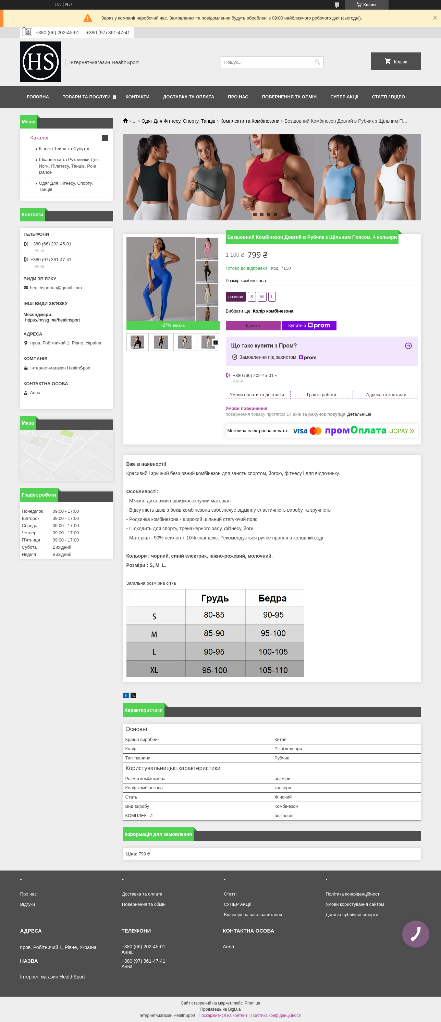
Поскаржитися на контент (223, 1015)
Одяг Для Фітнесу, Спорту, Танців (178, 121)
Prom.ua (252, 1003)
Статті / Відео (388, 96)
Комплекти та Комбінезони (250, 121)
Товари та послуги (87, 96)
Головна (38, 96)
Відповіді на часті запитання (253, 914)
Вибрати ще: (260, 311)
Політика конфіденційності (353, 894)
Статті (230, 894)
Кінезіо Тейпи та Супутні (64, 148)
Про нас (238, 96)
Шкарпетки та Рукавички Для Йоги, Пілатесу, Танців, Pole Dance (69, 165)
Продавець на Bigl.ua (220, 1009)
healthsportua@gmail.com (56, 287)
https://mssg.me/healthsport (52, 320)
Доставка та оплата (188, 96)
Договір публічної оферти (352, 914)
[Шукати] (317, 62)
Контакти (138, 96)
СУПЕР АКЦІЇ (344, 96)
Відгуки (27, 904)
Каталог (39, 138)
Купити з (309, 326)
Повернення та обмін (289, 96)
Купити (253, 325)
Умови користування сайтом (355, 904)
